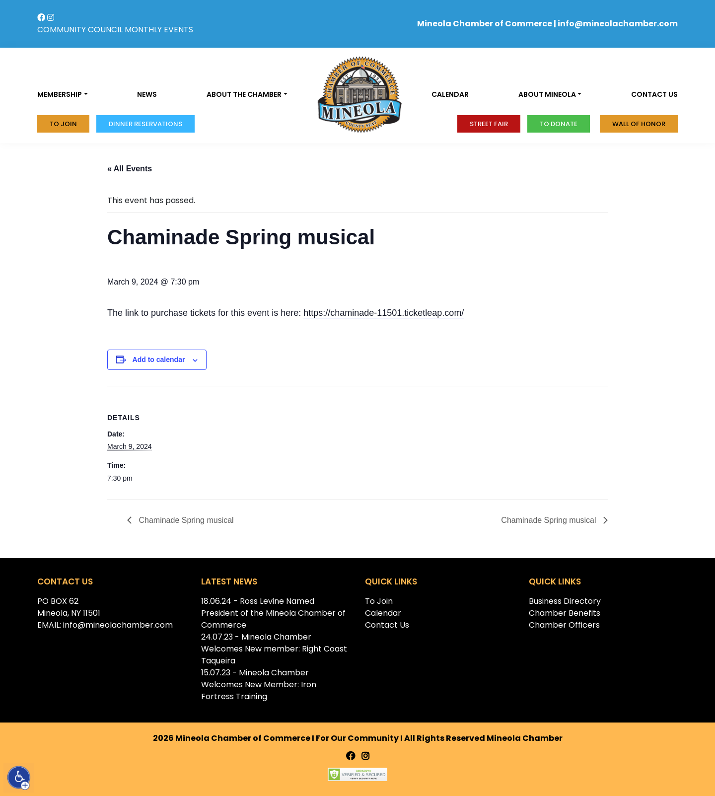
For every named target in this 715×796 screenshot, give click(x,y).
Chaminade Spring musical (185, 520)
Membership (59, 94)
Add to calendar (159, 359)
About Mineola (547, 94)
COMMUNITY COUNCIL (80, 29)
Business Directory (565, 601)
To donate (558, 124)
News (147, 94)
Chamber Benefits (564, 613)
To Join (63, 124)
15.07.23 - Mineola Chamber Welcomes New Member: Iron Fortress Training (258, 684)
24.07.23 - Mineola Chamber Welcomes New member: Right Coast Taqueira (274, 648)
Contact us (654, 94)
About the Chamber (244, 94)
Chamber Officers (564, 625)
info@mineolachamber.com (618, 23)
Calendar (450, 94)
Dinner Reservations (145, 124)
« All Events (129, 168)
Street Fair (489, 124)
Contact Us (387, 625)
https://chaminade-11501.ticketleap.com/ (383, 313)
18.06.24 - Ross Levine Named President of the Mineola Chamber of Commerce (273, 613)
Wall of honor (638, 124)
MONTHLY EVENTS (159, 29)
